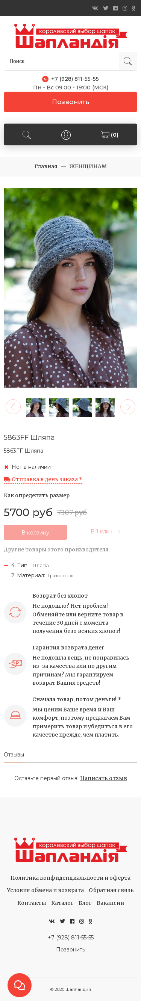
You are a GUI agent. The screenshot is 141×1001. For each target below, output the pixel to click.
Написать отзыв (103, 778)
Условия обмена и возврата (45, 890)
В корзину (35, 532)
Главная (46, 166)
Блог (85, 903)
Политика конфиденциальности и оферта (70, 877)
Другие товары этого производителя (56, 549)
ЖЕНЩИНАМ (88, 166)
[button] (13, 406)
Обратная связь (111, 890)
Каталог (62, 903)
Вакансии (110, 903)
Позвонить (70, 102)
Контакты (31, 903)
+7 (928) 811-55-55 (71, 937)
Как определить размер (37, 495)
